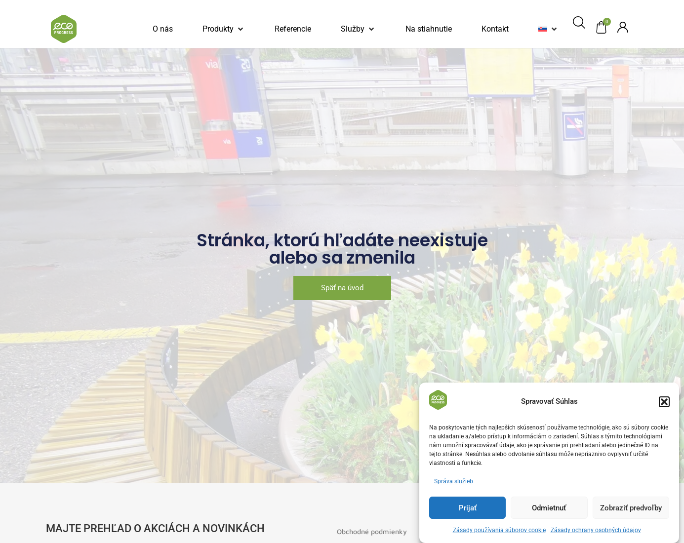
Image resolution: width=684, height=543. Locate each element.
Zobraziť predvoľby (631, 508)
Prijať (468, 508)
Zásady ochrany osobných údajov (596, 530)
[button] (664, 402)
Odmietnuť (549, 508)
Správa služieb (453, 481)
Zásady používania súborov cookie (499, 530)
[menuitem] (542, 29)
